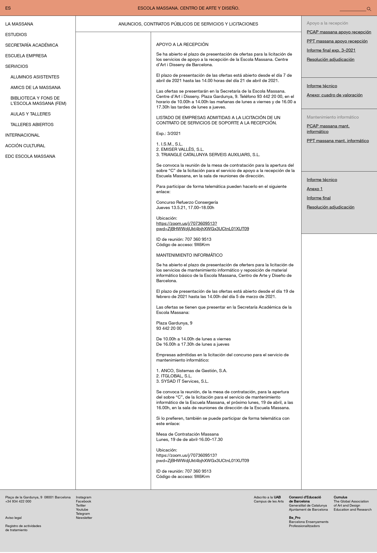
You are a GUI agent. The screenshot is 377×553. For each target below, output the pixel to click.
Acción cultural (25, 145)
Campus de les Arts (269, 502)
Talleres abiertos (32, 124)
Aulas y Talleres (31, 113)
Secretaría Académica (31, 45)
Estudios (16, 34)
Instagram (83, 498)
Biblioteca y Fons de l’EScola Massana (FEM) (38, 100)
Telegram (83, 514)
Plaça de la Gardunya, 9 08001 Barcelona (38, 498)
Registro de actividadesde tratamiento (23, 529)
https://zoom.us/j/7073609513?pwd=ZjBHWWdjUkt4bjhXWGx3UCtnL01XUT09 (202, 227)
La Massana (19, 23)
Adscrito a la (267, 498)
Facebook (83, 502)
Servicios (16, 66)
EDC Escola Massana (30, 156)
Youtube (82, 510)
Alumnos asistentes (35, 76)
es (8, 8)
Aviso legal (13, 518)
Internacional (22, 135)
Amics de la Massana (36, 87)
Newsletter (84, 518)
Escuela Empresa (26, 55)
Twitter (81, 506)
